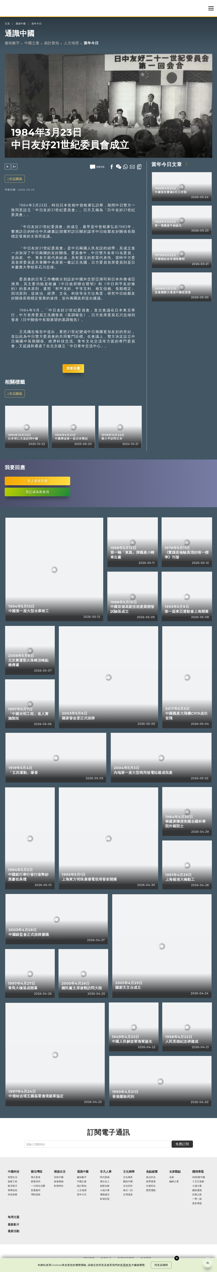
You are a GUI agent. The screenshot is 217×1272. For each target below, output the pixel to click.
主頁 (7, 23)
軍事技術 (12, 1190)
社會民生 (151, 1186)
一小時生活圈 (38, 1186)
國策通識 (197, 1190)
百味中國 (58, 1177)
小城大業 (197, 1186)
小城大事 (105, 1190)
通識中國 (21, 23)
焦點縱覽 (152, 1171)
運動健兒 (105, 1194)
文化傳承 (128, 1177)
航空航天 (12, 1186)
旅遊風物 (58, 1181)
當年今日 (37, 23)
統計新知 (51, 43)
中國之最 (31, 43)
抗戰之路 (197, 1194)
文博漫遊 (128, 1194)
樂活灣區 (36, 1171)
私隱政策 (125, 1265)
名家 (171, 1177)
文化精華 (129, 1171)
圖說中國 (128, 1181)
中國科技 (13, 1171)
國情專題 (198, 1171)
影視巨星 (105, 1199)
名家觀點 (175, 1171)
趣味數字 (12, 43)
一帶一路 (197, 1199)
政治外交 (151, 1177)
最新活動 (13, 1231)
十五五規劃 (198, 1181)
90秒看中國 (198, 1177)
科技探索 (12, 1194)
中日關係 (15, 179)
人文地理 (71, 43)
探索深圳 (35, 1181)
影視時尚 (58, 1186)
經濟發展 (151, 1181)
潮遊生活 (59, 1171)
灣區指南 (35, 1194)
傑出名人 (105, 1181)
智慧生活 (12, 1177)
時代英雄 (105, 1177)
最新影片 (13, 1224)
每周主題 (13, 1217)
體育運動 (151, 1190)
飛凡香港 (35, 1177)
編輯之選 (174, 1181)
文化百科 (128, 1186)
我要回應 (73, 368)
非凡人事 (106, 1171)
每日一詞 (128, 1190)
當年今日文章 (166, 164)
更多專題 (197, 1203)
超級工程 (12, 1181)
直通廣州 (35, 1190)
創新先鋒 (105, 1186)
